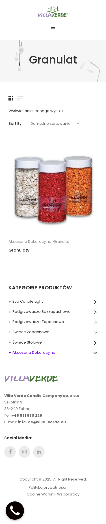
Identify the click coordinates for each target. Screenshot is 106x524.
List (20, 98)
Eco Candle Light (27, 301)
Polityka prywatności (47, 487)
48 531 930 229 (28, 415)
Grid (11, 98)
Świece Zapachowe (30, 332)
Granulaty (18, 250)
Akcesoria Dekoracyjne (29, 241)
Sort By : (15, 123)
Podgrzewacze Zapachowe (38, 321)
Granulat (61, 241)
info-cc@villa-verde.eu (42, 422)
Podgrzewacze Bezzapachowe (41, 311)
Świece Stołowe (27, 342)
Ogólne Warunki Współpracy (53, 494)
